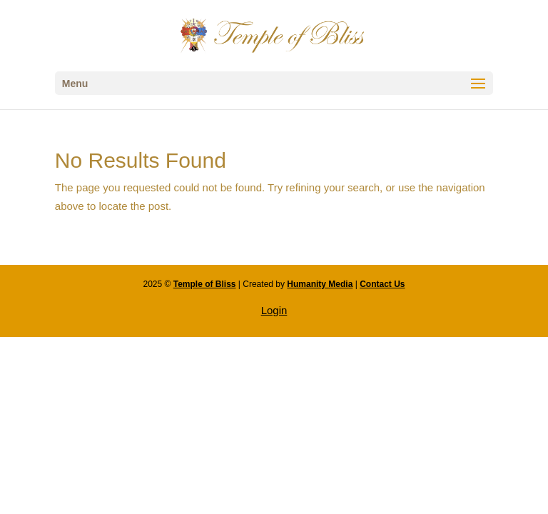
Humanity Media (319, 284)
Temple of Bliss (204, 284)
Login (274, 310)
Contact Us (382, 284)
